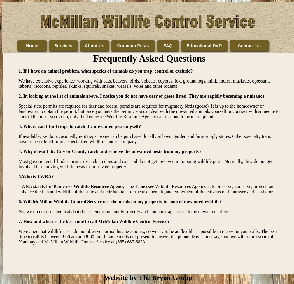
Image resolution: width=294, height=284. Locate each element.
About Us (94, 45)
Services (63, 45)
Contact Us (249, 45)
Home (32, 45)
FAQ (167, 45)
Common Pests (133, 45)
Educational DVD (204, 45)
